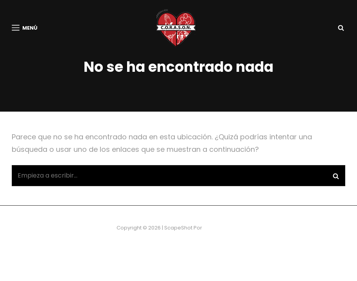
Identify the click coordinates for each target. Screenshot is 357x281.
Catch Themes (221, 245)
